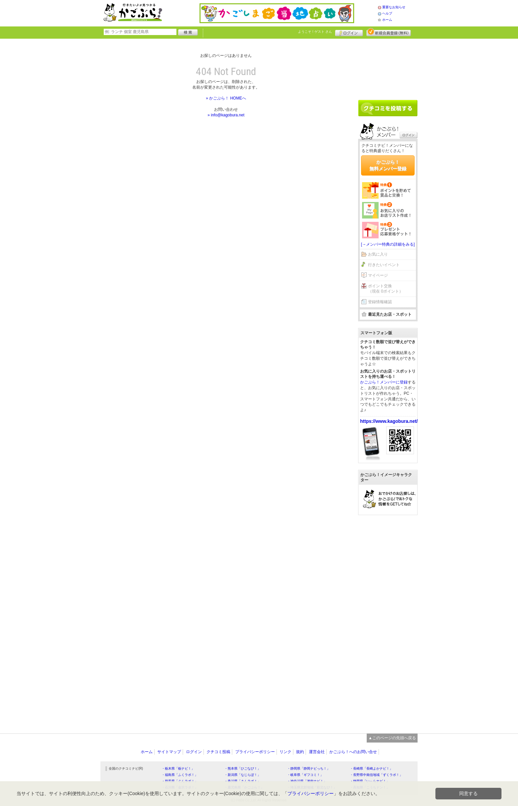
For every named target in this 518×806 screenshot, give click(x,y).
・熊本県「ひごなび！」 (242, 768)
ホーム (387, 19)
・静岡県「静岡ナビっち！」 (308, 768)
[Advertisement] (388, 67)
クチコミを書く (388, 108)
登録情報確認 (380, 302)
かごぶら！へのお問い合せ (353, 751)
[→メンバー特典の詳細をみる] (388, 244)
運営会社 (317, 751)
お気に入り (378, 254)
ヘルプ (387, 13)
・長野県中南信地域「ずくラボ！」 (376, 775)
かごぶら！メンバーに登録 (384, 382)
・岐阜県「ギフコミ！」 (305, 775)
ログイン (349, 32)
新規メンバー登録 (388, 32)
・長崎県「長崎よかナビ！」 (371, 768)
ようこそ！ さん (315, 31)
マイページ (378, 275)
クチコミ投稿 (218, 751)
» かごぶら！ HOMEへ (226, 98)
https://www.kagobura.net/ (389, 421)
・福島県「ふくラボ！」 (180, 775)
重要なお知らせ (393, 7)
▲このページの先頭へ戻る (392, 738)
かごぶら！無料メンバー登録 (387, 165)
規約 (300, 751)
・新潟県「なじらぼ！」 (242, 775)
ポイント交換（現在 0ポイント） (385, 289)
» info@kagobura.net (225, 115)
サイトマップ (169, 751)
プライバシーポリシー (255, 751)
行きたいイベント (384, 264)
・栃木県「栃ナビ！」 (178, 768)
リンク (285, 751)
